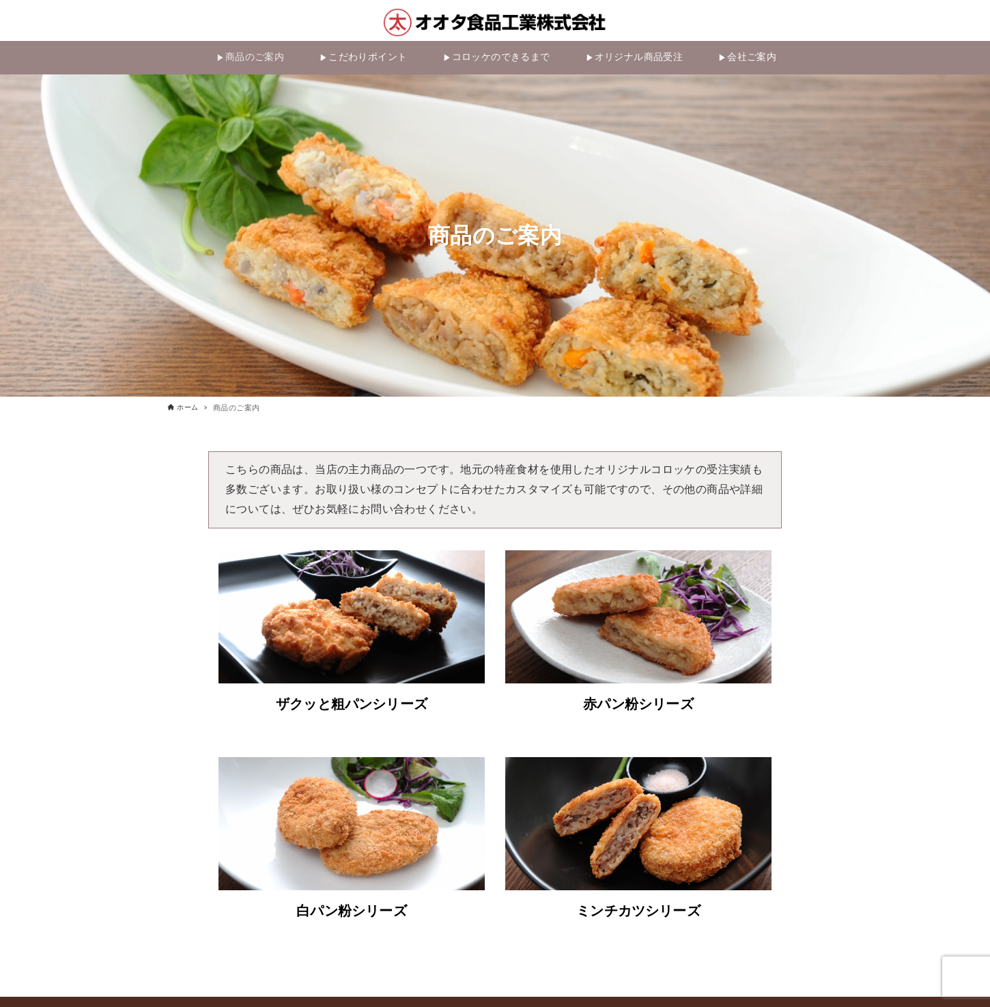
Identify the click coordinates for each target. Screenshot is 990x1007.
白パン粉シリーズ (351, 913)
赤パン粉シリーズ (638, 706)
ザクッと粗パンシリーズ (351, 706)
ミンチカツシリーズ (638, 913)
